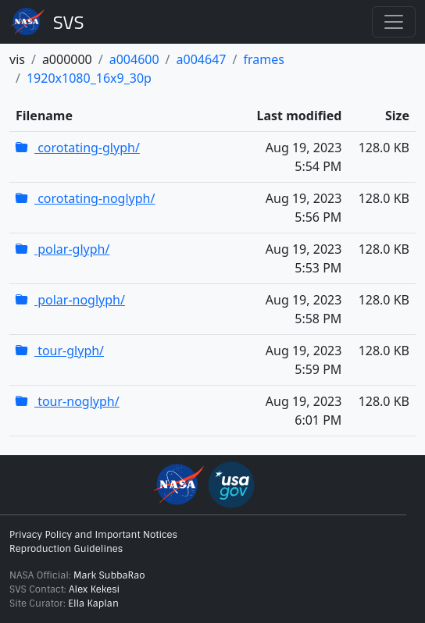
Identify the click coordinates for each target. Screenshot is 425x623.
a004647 (202, 59)
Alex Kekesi (94, 589)
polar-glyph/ (62, 249)
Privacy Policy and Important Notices (93, 535)
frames (263, 59)
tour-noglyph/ (68, 401)
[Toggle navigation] (394, 21)
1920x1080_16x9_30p (89, 78)
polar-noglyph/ (70, 299)
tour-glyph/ (60, 350)
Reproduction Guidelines (66, 549)
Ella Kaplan (93, 603)
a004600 (134, 59)
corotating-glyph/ (78, 147)
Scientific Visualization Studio (69, 22)
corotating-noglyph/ (85, 198)
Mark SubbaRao (109, 575)
